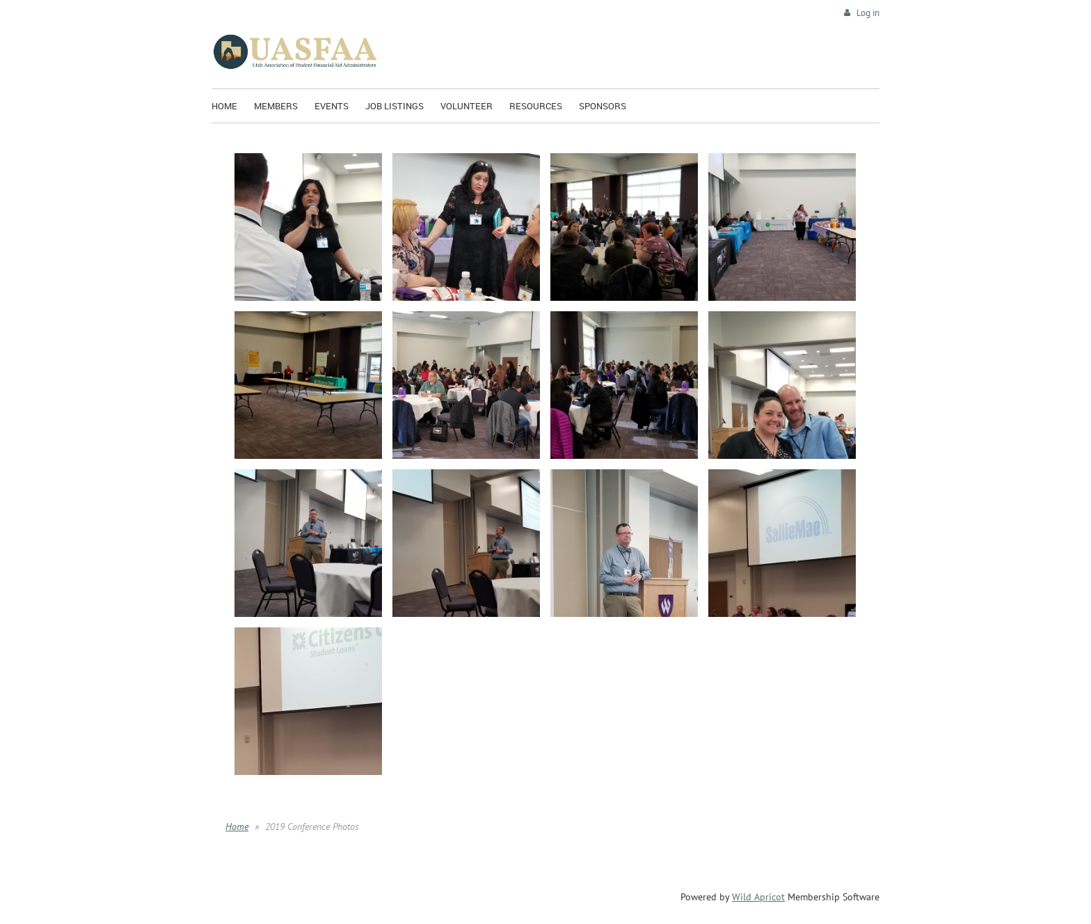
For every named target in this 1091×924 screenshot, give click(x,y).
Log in (868, 13)
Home (236, 826)
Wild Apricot (758, 897)
